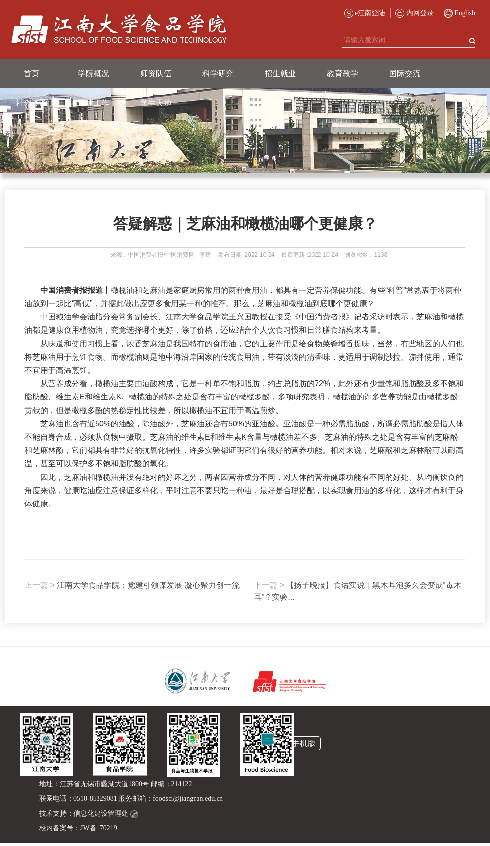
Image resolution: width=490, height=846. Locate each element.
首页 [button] (31, 73)
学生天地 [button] (156, 103)
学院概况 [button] (93, 73)
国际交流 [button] (404, 73)
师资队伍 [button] (156, 73)
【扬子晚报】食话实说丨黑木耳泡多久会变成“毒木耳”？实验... (358, 591)
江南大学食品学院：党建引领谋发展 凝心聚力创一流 (132, 585)
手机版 (304, 743)
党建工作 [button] (93, 103)
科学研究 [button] (218, 73)
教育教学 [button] (342, 73)
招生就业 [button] (280, 73)
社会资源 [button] (31, 103)
